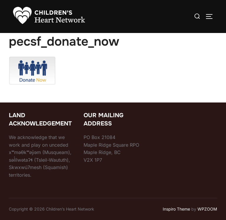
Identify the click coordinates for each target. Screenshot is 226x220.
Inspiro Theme (176, 208)
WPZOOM (207, 208)
